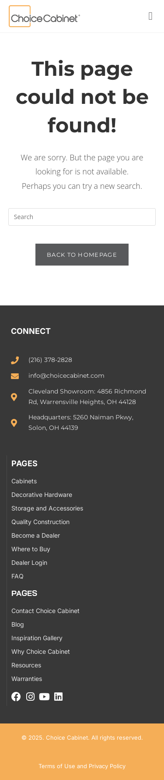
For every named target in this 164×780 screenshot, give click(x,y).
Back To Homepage (82, 254)
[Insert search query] (82, 217)
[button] (150, 16)
